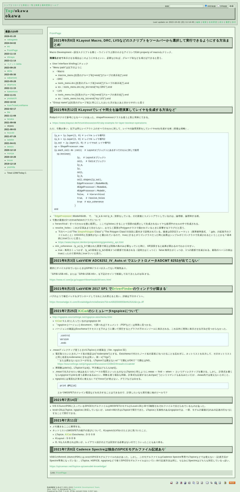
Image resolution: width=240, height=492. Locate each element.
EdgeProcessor (63, 216)
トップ (7, 5)
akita (9, 71)
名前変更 (213, 22)
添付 (234, 22)
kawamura (12, 91)
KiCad (83, 311)
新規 (25, 5)
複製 (204, 22)
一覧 (31, 5)
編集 (198, 22)
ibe (8, 112)
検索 (37, 5)
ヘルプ (55, 5)
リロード (16, 5)
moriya (10, 153)
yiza (73, 489)
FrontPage (12, 50)
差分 (221, 22)
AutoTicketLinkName (17, 105)
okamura (11, 84)
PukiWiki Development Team (86, 487)
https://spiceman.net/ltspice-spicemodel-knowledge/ (78, 466)
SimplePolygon (86, 231)
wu (8, 46)
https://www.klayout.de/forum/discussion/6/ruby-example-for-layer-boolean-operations (100, 123)
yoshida (11, 167)
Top (9, 11)
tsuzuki (10, 133)
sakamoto (12, 78)
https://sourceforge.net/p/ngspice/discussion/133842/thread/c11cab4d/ (96, 364)
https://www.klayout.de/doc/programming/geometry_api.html (91, 242)
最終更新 (46, 5)
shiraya (11, 57)
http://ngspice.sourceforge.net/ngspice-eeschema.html (82, 317)
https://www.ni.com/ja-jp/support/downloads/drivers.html (80, 280)
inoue (10, 160)
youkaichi (12, 98)
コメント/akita (14, 64)
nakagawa (12, 39)
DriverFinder (122, 288)
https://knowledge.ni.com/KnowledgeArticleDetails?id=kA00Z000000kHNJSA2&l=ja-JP (97, 302)
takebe (10, 140)
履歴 (228, 22)
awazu (10, 146)
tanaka (10, 119)
